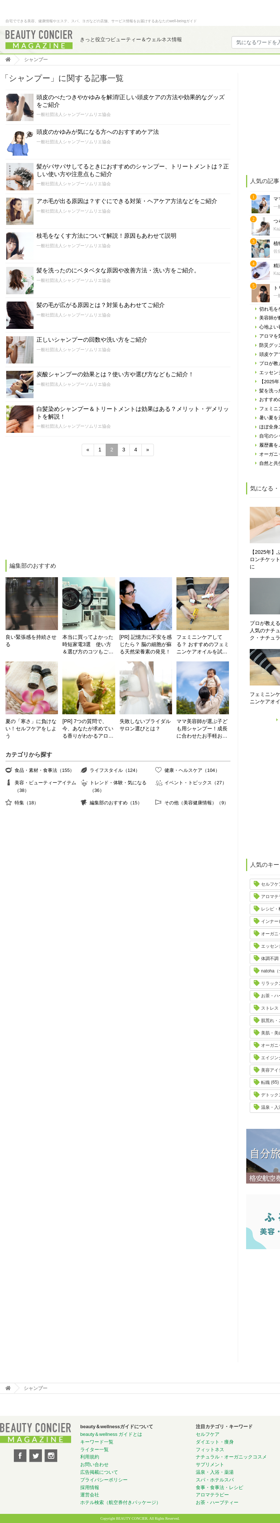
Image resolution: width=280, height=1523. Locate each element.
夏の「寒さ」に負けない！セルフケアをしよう (31, 728)
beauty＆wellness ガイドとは (111, 1434)
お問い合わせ (94, 1464)
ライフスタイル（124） (115, 770)
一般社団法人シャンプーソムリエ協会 (73, 114)
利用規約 (89, 1457)
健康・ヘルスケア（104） (191, 770)
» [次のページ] (147, 449)
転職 (265, 1082)
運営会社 (89, 1494)
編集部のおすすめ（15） (116, 802)
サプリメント (210, 1464)
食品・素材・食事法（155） (44, 770)
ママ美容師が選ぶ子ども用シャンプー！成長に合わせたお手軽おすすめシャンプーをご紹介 (202, 729)
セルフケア (207, 1434)
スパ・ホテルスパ (215, 1480)
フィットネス (210, 1449)
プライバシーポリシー (104, 1480)
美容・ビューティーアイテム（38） (45, 786)
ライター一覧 (94, 1449)
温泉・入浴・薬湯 (215, 1472)
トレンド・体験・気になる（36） (118, 786)
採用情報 (89, 1487)
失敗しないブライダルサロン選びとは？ (145, 724)
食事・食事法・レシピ (219, 1487)
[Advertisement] (59, 509)
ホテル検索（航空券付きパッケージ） (120, 1502)
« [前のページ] (87, 449)
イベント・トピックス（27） (195, 782)
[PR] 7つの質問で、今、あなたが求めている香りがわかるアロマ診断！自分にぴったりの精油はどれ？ (87, 729)
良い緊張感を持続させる (31, 640)
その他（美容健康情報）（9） (196, 802)
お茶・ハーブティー (217, 1502)
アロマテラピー (212, 1494)
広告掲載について (99, 1472)
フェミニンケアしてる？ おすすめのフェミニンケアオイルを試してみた (202, 645)
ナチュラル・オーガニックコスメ (231, 1457)
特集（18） (27, 802)
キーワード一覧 (96, 1442)
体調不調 (270, 958)
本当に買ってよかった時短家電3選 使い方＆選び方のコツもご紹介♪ (87, 645)
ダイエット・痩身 (215, 1442)
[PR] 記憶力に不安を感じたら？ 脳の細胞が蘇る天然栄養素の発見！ (146, 644)
